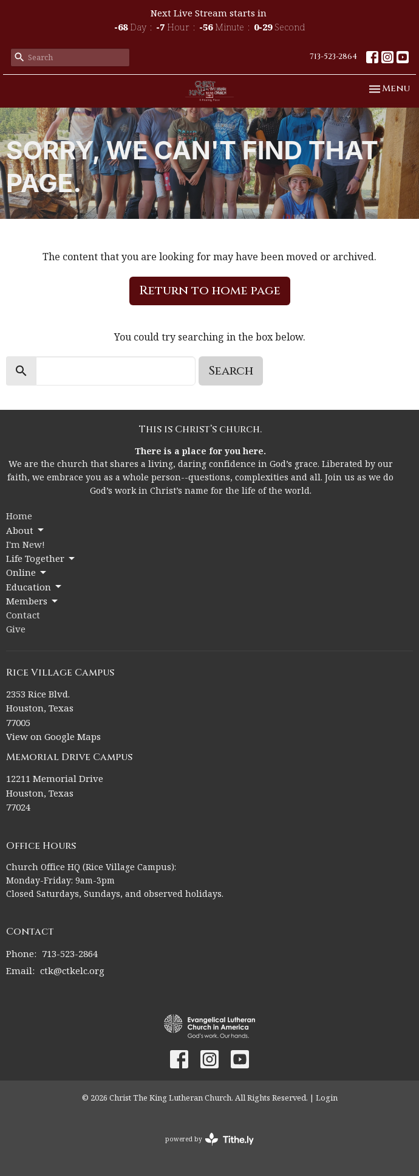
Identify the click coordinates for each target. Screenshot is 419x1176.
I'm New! (25, 544)
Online (27, 572)
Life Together (41, 558)
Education (34, 587)
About (26, 530)
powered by (209, 1139)
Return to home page (210, 290)
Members (33, 601)
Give (16, 629)
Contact (23, 615)
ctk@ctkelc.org (72, 970)
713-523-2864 (333, 56)
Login (327, 1097)
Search (230, 370)
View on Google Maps (53, 736)
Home (19, 516)
